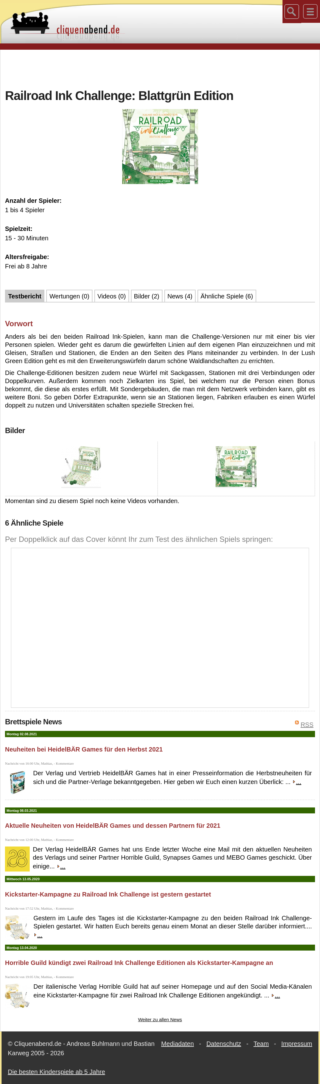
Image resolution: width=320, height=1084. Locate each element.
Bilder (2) (146, 296)
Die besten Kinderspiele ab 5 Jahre (56, 1071)
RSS (307, 724)
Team (261, 1043)
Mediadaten (177, 1043)
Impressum (296, 1043)
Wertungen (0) (69, 296)
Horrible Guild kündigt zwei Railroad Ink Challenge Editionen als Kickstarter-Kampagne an (139, 962)
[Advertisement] (160, 68)
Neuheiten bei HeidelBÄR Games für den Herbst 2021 (84, 749)
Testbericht (24, 296)
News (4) (180, 296)
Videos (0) (112, 296)
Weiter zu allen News (160, 1019)
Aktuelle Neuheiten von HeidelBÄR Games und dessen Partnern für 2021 (112, 825)
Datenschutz (223, 1043)
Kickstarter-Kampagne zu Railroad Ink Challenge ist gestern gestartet (108, 894)
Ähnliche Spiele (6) (227, 296)
